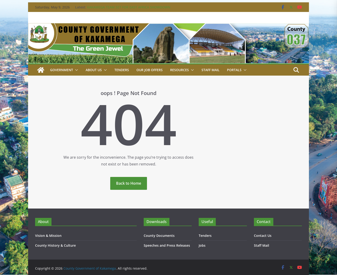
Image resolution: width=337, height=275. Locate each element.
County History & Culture (55, 245)
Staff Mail (261, 245)
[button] (75, 70)
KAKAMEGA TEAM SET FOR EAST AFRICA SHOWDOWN (128, 7)
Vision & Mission (48, 235)
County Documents (159, 235)
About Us (94, 70)
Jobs (202, 245)
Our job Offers (149, 70)
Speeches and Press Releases (167, 245)
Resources (179, 70)
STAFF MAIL (210, 70)
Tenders (121, 70)
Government (61, 70)
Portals (234, 70)
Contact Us (262, 235)
